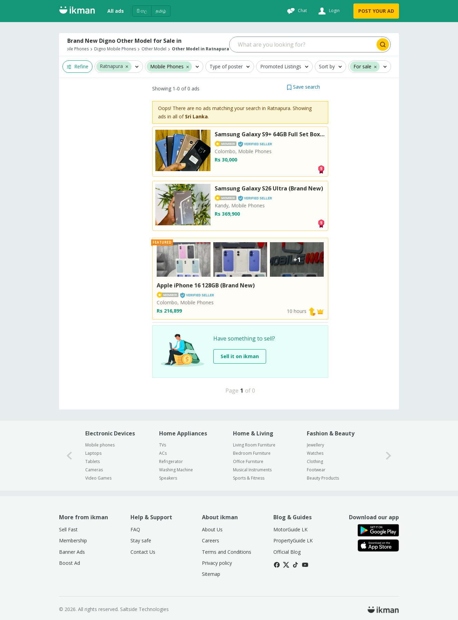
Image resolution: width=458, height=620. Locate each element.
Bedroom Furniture (252, 453)
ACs (163, 453)
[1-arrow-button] (388, 455)
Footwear (316, 470)
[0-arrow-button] (69, 455)
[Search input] (303, 44)
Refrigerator (171, 461)
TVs (162, 445)
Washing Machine (176, 470)
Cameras (94, 470)
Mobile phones (100, 445)
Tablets (92, 461)
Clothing (315, 461)
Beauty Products (323, 478)
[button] (127, 66)
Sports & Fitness (248, 478)
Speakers (168, 478)
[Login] (328, 11)
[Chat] (296, 11)
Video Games (98, 478)
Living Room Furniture (254, 445)
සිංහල (142, 11)
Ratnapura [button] (111, 66)
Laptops (93, 453)
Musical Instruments (252, 470)
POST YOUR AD (376, 11)
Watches (315, 453)
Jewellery (315, 445)
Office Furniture (248, 461)
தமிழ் (161, 11)
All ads (115, 11)
